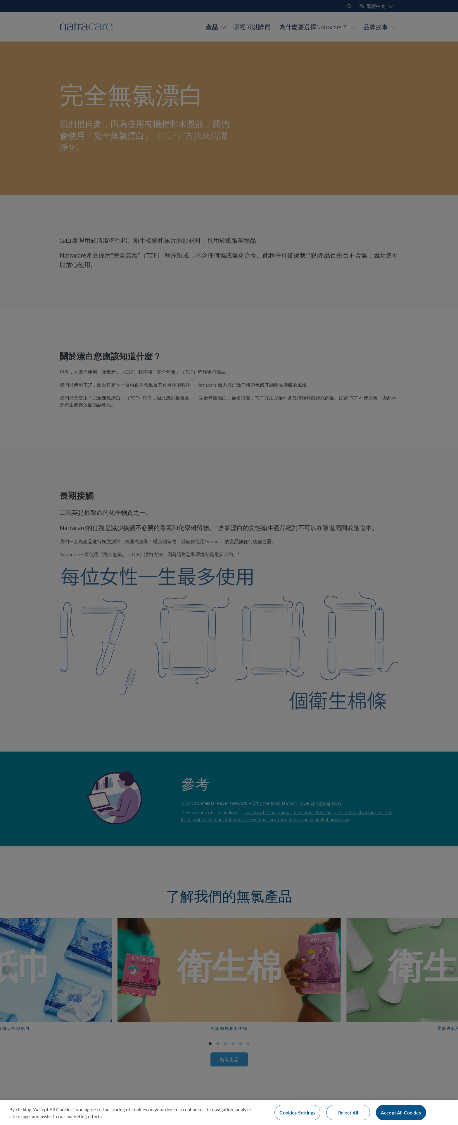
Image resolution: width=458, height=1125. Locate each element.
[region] (229, 1112)
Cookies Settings (297, 1112)
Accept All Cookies (401, 1112)
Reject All (348, 1112)
